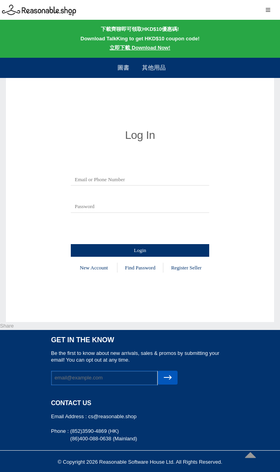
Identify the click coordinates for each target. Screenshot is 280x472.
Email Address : (69, 416)
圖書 (123, 67)
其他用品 (154, 67)
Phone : (60, 431)
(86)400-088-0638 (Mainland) (103, 439)
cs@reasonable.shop (112, 416)
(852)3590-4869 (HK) (94, 431)
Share (7, 326)
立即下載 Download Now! (140, 48)
